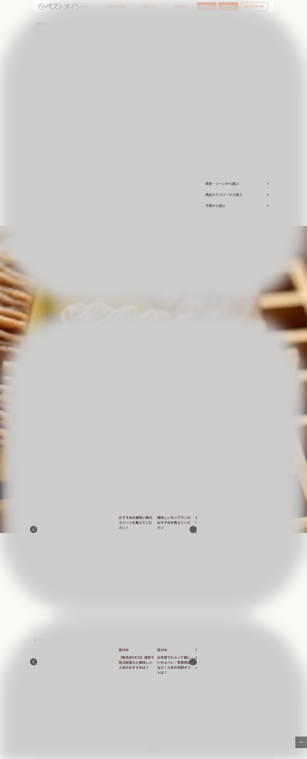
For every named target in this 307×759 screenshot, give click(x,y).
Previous (33, 529)
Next (193, 529)
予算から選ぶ (215, 205)
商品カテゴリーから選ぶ (223, 194)
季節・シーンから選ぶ (222, 183)
